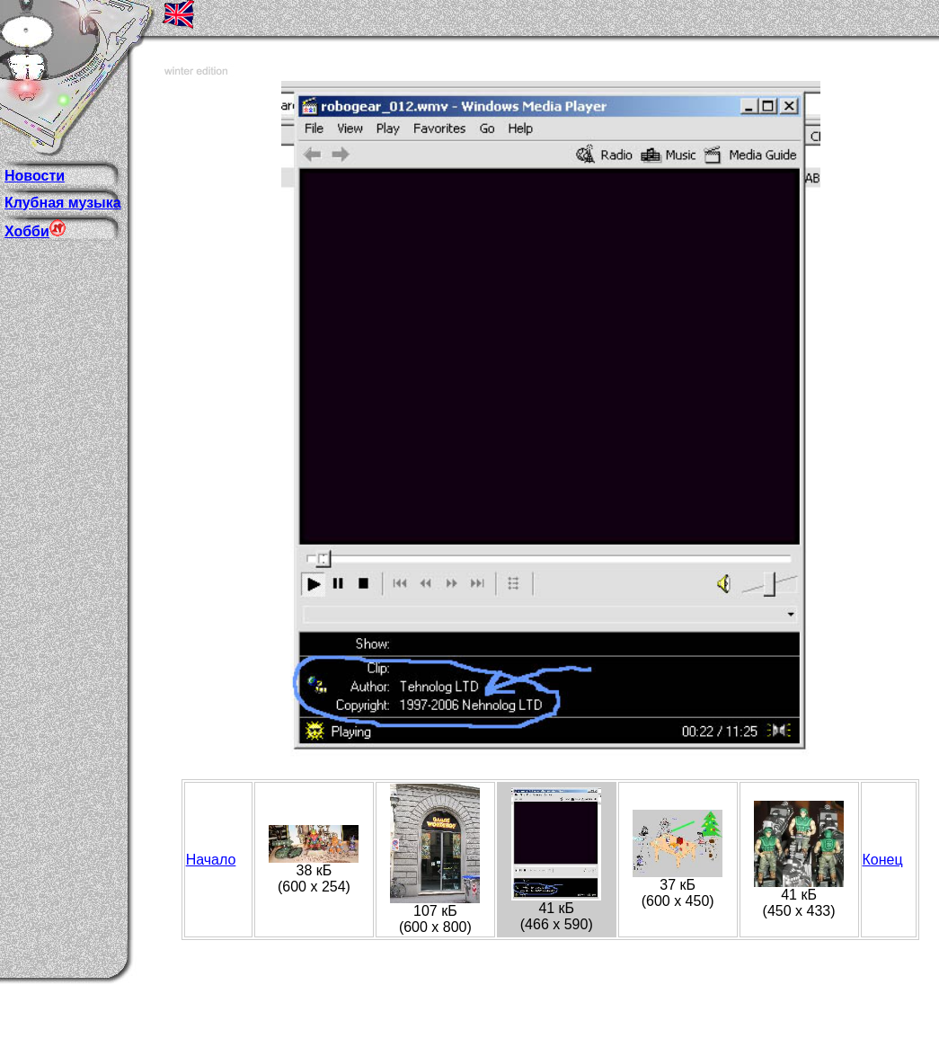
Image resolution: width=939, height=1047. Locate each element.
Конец (883, 859)
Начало (211, 859)
